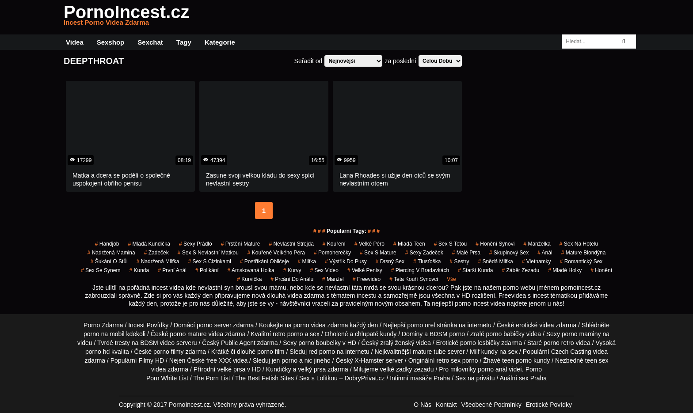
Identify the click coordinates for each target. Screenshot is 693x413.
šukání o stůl (109, 261)
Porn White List (167, 378)
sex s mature (378, 253)
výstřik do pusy (346, 261)
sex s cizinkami (209, 261)
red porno (321, 351)
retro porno (288, 333)
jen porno (284, 360)
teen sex (597, 360)
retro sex (448, 360)
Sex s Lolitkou (318, 378)
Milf (475, 351)
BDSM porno (447, 333)
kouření (334, 244)
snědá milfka (495, 261)
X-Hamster (369, 360)
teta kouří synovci (413, 279)
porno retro (559, 342)
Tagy (183, 42)
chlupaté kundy (375, 333)
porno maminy (581, 333)
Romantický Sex (581, 261)
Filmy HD (151, 360)
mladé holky (565, 270)
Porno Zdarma (103, 325)
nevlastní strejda (291, 244)
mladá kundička (149, 244)
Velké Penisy (364, 270)
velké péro (369, 244)
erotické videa (535, 325)
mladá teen (409, 244)
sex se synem (100, 270)
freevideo (367, 279)
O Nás (422, 404)
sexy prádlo (195, 244)
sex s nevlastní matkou (208, 253)
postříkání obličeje (264, 261)
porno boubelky (319, 342)
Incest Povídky (148, 325)
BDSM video (157, 342)
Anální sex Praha (523, 378)
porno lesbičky (480, 342)
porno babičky (505, 333)
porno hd (97, 351)
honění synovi (495, 244)
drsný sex (390, 261)
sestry (459, 261)
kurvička (249, 279)
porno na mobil (104, 333)
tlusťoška (427, 261)
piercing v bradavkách (420, 270)
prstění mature (240, 244)
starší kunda (475, 270)
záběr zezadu (520, 270)
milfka (307, 261)
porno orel (421, 325)
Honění (601, 270)
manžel (333, 279)
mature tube (429, 351)
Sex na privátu (475, 378)
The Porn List (211, 378)
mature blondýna (583, 253)
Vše (451, 279)
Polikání (207, 270)
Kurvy (292, 270)
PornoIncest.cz (127, 17)
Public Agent (238, 342)
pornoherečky (332, 253)
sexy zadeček (424, 253)
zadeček (156, 253)
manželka (536, 244)
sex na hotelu (579, 244)
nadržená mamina (111, 253)
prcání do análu (291, 279)
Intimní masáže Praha (420, 378)
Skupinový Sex (509, 253)
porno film (270, 351)
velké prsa (231, 369)
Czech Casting (571, 351)
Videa (75, 42)
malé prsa (466, 253)
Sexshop (111, 42)
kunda (139, 270)
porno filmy (168, 351)
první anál (172, 270)
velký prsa (312, 369)
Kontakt (446, 404)
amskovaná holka (251, 270)
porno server (214, 325)
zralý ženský (397, 342)
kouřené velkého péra (276, 253)
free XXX (218, 360)
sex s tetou (450, 244)
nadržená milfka (158, 261)
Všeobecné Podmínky (491, 404)
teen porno (517, 360)
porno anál (492, 369)
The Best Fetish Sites (264, 378)
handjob (107, 244)
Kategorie (220, 42)
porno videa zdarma (320, 325)
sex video (324, 270)
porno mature (188, 333)
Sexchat (150, 42)
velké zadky (396, 369)
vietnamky (536, 261)
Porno (533, 369)
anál (544, 253)
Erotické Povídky (549, 404)
